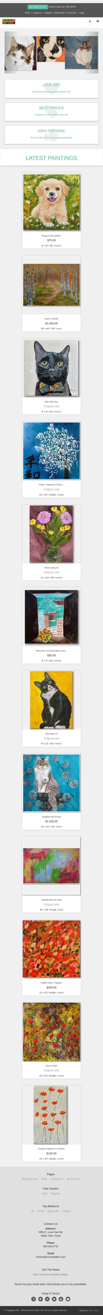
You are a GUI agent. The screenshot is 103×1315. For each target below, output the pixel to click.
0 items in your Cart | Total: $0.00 (61, 7)
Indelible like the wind (51, 900)
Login (82, 13)
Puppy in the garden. (51, 236)
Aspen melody (51, 318)
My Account (59, 13)
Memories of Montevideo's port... (51, 651)
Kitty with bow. (51, 401)
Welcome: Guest (37, 7)
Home (27, 13)
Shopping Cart (30, 1179)
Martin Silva (93, 1310)
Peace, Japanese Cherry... (51, 484)
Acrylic (40, 1211)
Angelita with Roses (51, 817)
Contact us (37, 13)
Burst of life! (51, 1066)
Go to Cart (71, 13)
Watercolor (53, 1211)
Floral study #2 (51, 567)
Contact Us (57, 1179)
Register (48, 13)
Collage (66, 1211)
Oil (32, 1211)
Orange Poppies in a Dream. (51, 1148)
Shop (44, 1179)
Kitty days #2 (51, 733)
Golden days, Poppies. (51, 982)
